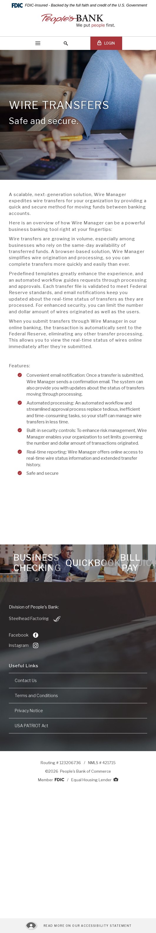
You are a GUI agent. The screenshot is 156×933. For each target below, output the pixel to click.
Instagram (23, 645)
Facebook (23, 635)
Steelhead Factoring (35, 618)
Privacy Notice (29, 710)
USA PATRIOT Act (31, 725)
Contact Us (26, 680)
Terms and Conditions (36, 695)
